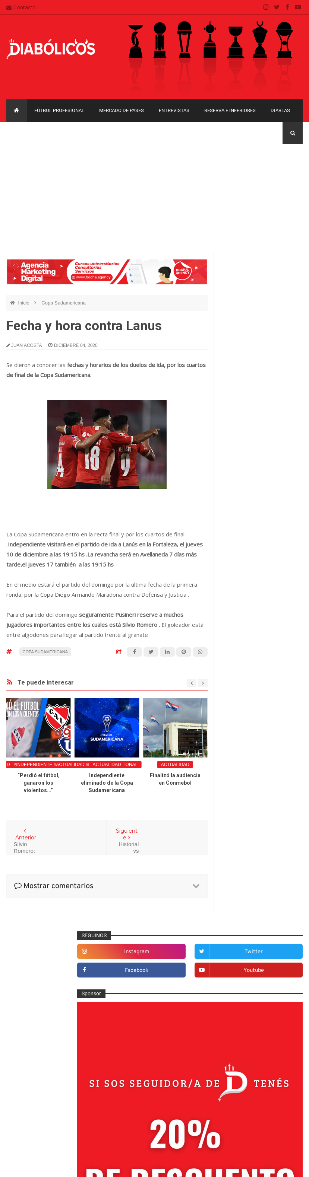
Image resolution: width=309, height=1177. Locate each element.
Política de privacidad (139, 1114)
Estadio (235, 715)
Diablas (280, 110)
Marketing (238, 776)
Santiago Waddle (101, 1165)
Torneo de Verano (243, 988)
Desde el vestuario (248, 666)
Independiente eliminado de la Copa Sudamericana (107, 782)
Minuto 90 (238, 801)
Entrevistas (174, 110)
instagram (245, 284)
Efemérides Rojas (247, 691)
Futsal (234, 727)
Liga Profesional (241, 962)
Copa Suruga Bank (244, 936)
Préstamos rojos (245, 813)
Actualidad (107, 764)
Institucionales (243, 764)
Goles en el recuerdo (251, 752)
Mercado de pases (121, 110)
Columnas (238, 642)
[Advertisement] (154, 196)
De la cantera (242, 654)
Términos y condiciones (141, 1129)
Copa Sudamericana (63, 303)
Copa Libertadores (244, 910)
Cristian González (56, 1165)
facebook (244, 303)
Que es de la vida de (250, 825)
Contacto (21, 7)
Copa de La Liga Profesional (255, 949)
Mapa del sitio (130, 1100)
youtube (288, 303)
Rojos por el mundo (249, 849)
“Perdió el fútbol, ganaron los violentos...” (39, 782)
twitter (288, 284)
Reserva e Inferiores (230, 110)
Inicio (24, 303)
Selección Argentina (250, 862)
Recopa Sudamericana (248, 975)
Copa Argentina (240, 897)
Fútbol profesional (59, 110)
